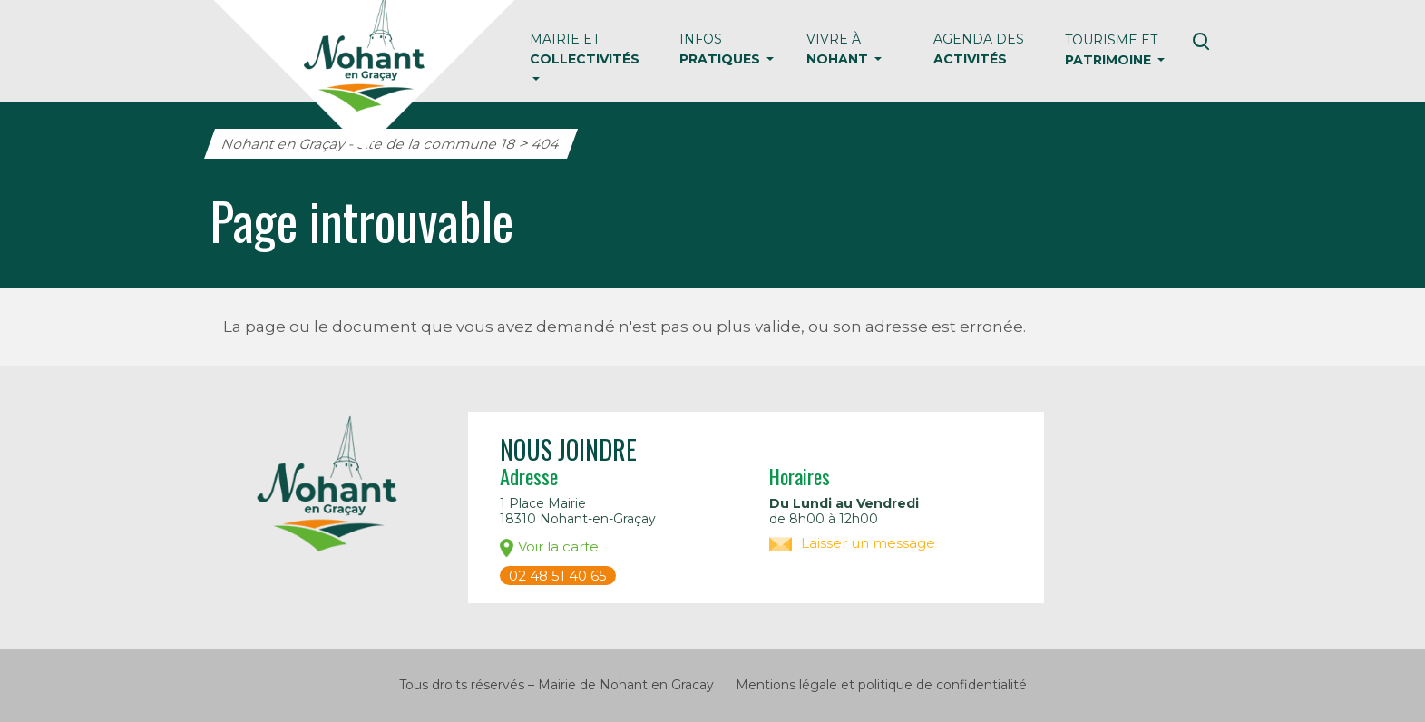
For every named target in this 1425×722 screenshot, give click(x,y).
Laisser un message (852, 542)
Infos (721, 49)
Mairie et (584, 49)
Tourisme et (1111, 50)
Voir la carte (549, 547)
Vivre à (839, 49)
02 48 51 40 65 (558, 575)
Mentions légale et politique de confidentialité (881, 685)
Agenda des (978, 49)
